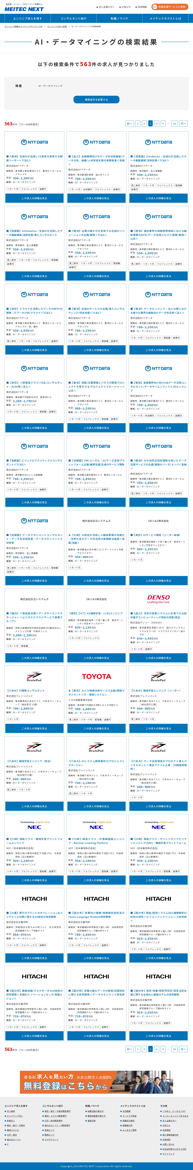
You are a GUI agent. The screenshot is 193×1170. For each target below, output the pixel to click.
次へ (183, 123)
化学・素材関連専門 (53, 1120)
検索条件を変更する (96, 99)
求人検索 (11, 1111)
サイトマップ (168, 1153)
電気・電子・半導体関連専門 (57, 1111)
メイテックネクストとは (165, 18)
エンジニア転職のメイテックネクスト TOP (24, 26)
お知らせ (126, 6)
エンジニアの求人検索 (57, 26)
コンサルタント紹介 (74, 18)
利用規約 (166, 1139)
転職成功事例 (128, 1120)
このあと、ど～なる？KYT (174, 1111)
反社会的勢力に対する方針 (174, 1149)
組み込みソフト (14, 1139)
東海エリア (50, 1130)
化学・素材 (12, 1134)
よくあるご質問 (129, 1130)
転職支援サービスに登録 (169, 7)
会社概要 (127, 1111)
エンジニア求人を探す (27, 18)
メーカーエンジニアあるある (175, 1115)
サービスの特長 (129, 1115)
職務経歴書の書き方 (97, 1115)
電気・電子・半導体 (16, 1125)
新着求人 (11, 1120)
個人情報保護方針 (170, 1134)
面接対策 (92, 1120)
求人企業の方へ (107, 6)
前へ (129, 123)
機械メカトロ (13, 1130)
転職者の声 (127, 1125)
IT (7, 1144)
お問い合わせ (168, 1144)
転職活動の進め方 (96, 1111)
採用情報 (142, 6)
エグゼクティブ (51, 1139)
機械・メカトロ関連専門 (55, 1115)
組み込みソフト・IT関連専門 (57, 1125)
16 (174, 123)
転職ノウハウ (119, 18)
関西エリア (50, 1134)
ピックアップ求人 (15, 1115)
